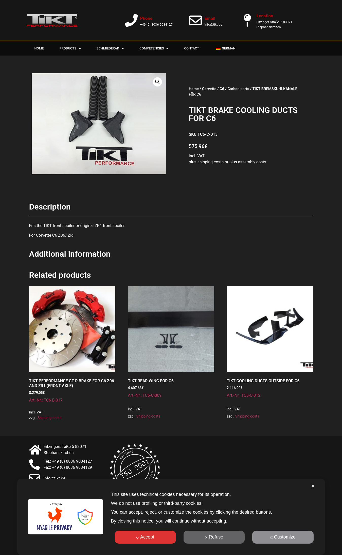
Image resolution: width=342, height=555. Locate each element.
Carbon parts (238, 88)
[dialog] (171, 517)
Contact (191, 48)
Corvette (209, 88)
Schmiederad (110, 48)
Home (39, 48)
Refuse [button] (214, 537)
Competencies (153, 48)
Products (70, 48)
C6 (222, 88)
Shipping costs (50, 418)
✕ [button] (313, 486)
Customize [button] (283, 537)
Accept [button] (145, 537)
